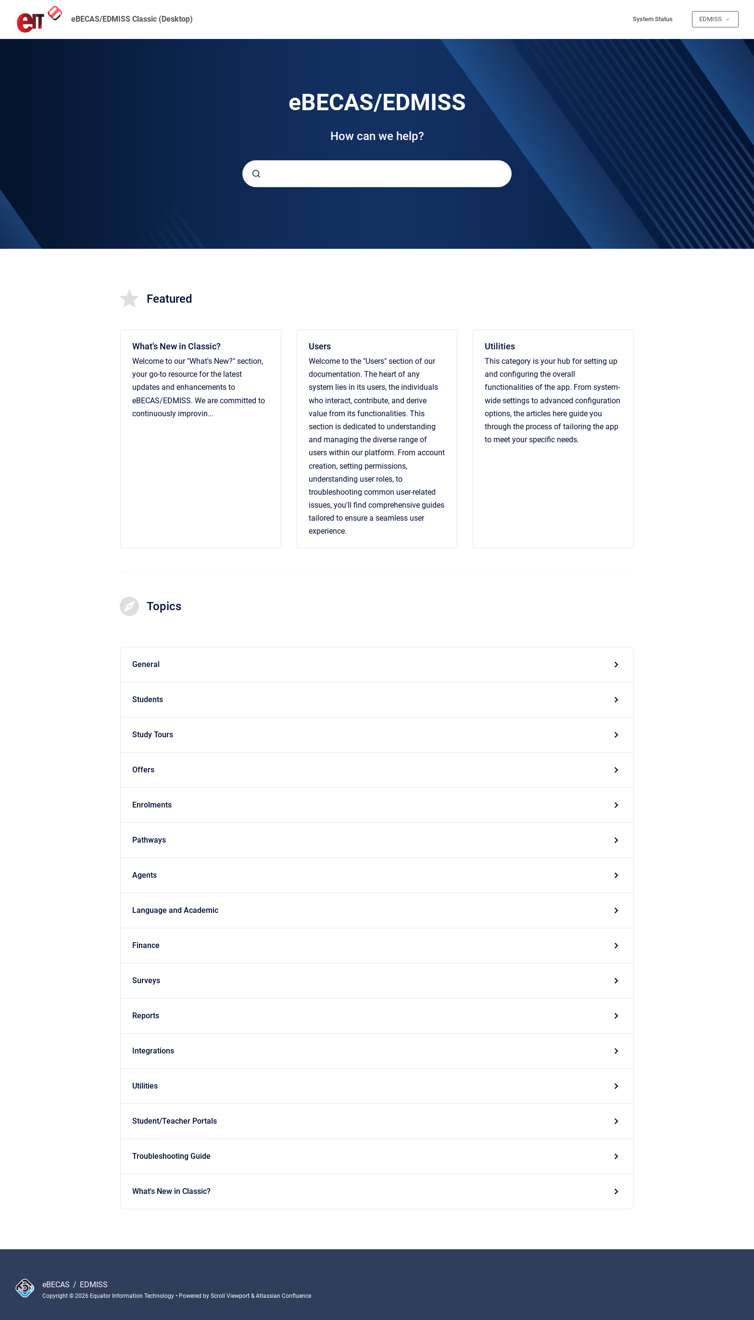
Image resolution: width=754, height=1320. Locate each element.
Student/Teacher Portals (174, 1121)
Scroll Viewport (231, 1296)
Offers (143, 769)
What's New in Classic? (176, 346)
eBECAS (57, 1284)
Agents (144, 875)
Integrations (153, 1050)
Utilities (500, 346)
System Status (653, 19)
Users (320, 346)
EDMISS (94, 1284)
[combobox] (377, 174)
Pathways (149, 840)
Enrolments (152, 804)
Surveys (146, 980)
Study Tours (152, 734)
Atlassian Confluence (283, 1296)
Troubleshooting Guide (171, 1156)
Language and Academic (175, 910)
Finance (146, 945)
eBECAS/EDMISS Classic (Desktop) (132, 19)
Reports (145, 1015)
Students (147, 699)
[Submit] (256, 173)
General (146, 664)
